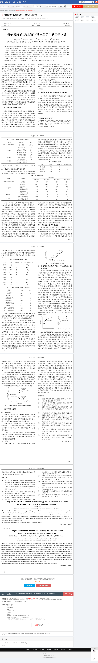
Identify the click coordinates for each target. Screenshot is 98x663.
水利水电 (13, 10)
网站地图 (42, 649)
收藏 (12, 6)
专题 (14, 2)
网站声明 (35, 649)
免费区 (19, 2)
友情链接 (56, 649)
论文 (9, 10)
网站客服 (63, 649)
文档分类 (7, 2)
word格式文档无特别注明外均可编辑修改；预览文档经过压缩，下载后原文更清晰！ (35, 593)
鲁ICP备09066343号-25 (49, 655)
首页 (1, 2)
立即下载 (77, 6)
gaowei (7, 18)
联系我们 (70, 649)
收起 (95, 648)
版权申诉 (24, 6)
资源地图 (49, 649)
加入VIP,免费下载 (91, 6)
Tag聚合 (25, 2)
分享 (7, 6)
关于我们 (28, 649)
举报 (18, 6)
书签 (2, 6)
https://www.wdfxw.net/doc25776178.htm (15, 645)
